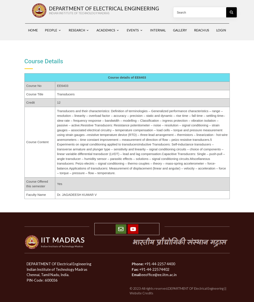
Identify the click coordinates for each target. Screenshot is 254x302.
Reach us (201, 30)
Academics (105, 30)
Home (33, 30)
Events (133, 30)
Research (77, 30)
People (51, 30)
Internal (158, 30)
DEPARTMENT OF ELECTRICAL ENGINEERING (107, 10)
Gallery (180, 30)
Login (221, 30)
